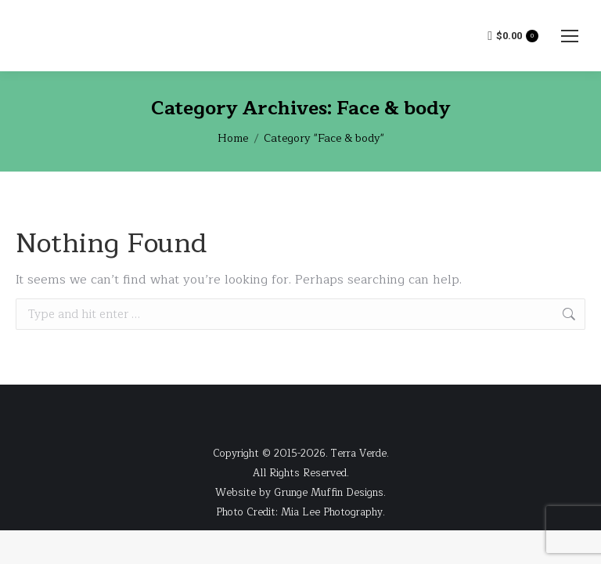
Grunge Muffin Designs (328, 492)
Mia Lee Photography (332, 512)
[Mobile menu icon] (569, 36)
